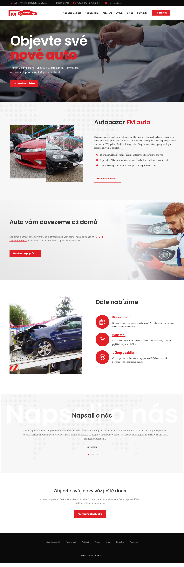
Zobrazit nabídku (24, 83)
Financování (92, 12)
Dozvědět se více (107, 178)
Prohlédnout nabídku (90, 514)
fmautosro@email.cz (115, 3)
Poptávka (161, 12)
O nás (130, 12)
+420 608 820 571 (60, 3)
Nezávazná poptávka (25, 253)
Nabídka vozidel (72, 12)
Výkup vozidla (123, 353)
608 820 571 (20, 240)
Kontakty (142, 12)
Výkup (119, 12)
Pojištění (107, 12)
